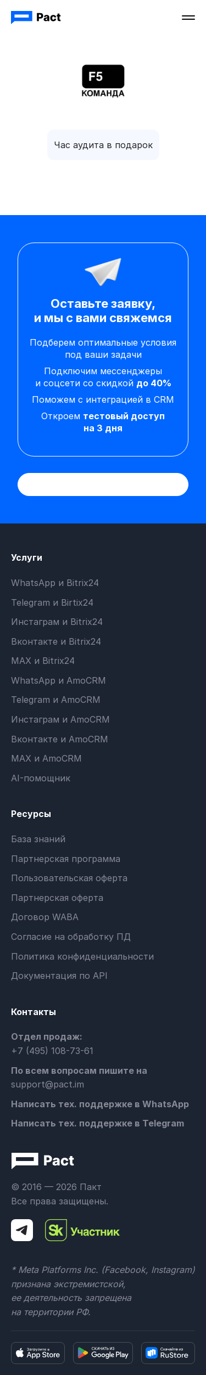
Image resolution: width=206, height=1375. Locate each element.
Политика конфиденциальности (82, 956)
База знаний (38, 838)
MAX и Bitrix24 (43, 660)
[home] (37, 17)
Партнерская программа (65, 858)
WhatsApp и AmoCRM (58, 680)
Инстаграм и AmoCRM (60, 719)
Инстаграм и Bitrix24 (57, 621)
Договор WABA (45, 916)
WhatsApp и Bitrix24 (55, 582)
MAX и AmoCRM (46, 758)
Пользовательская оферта (69, 877)
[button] (188, 17)
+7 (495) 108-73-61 (52, 1050)
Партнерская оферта (57, 897)
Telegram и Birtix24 (52, 602)
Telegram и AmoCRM (56, 699)
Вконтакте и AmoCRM (59, 739)
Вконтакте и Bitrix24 (56, 641)
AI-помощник (40, 778)
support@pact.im (47, 1084)
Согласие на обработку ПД (71, 936)
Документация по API (59, 975)
